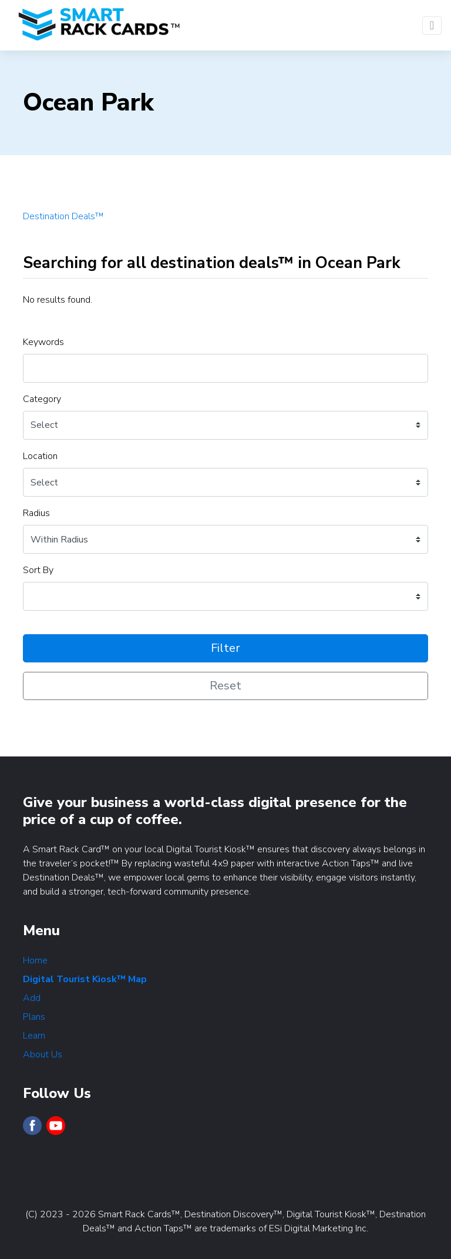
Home (35, 960)
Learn (34, 1035)
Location (40, 456)
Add (32, 998)
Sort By (38, 570)
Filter (225, 648)
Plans (34, 1016)
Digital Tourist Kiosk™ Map (85, 979)
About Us (42, 1054)
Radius (36, 513)
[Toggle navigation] (432, 25)
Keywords (43, 342)
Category (42, 399)
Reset (225, 686)
